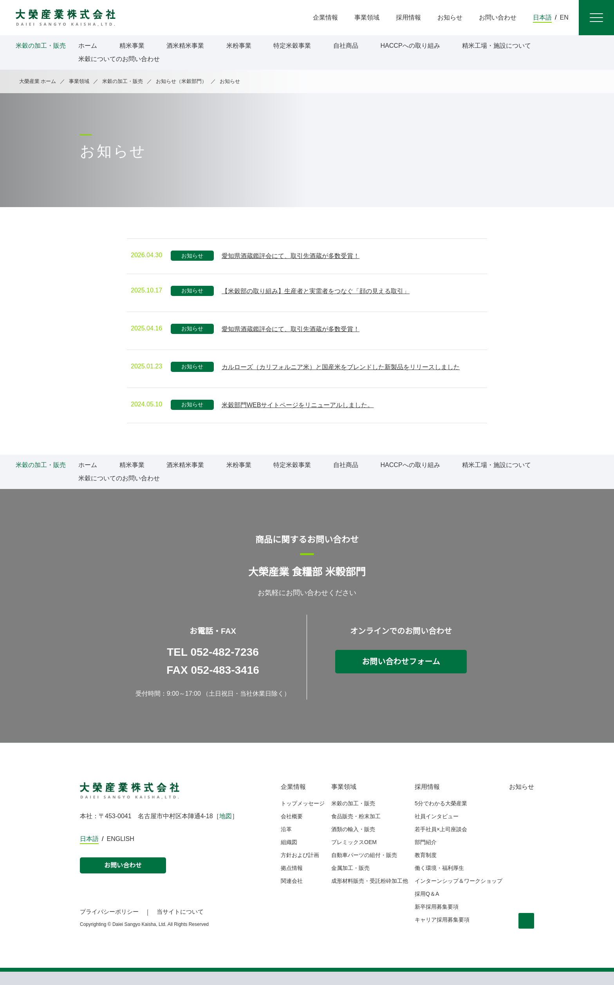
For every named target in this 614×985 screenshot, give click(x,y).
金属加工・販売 (350, 881)
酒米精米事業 (185, 46)
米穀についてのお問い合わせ (119, 59)
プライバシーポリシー (109, 925)
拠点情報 (292, 881)
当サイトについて (180, 925)
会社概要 (292, 829)
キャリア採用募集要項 (442, 933)
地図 (226, 829)
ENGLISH (121, 852)
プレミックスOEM (353, 855)
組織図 (289, 855)
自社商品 (345, 46)
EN (564, 17)
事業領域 (343, 800)
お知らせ (521, 800)
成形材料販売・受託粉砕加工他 (369, 894)
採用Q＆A (427, 907)
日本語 (542, 17)
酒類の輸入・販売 (353, 842)
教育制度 (426, 868)
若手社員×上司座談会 (442, 842)
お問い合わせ (123, 879)
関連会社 (292, 894)
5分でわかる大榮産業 (441, 817)
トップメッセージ (303, 817)
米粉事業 (238, 46)
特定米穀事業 (292, 46)
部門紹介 (426, 855)
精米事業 (131, 46)
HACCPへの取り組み (410, 46)
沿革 (286, 842)
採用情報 (427, 800)
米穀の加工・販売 (353, 817)
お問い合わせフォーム (401, 674)
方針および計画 (300, 868)
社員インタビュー (437, 829)
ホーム (87, 46)
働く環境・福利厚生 (439, 881)
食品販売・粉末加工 (356, 829)
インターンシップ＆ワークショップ (458, 894)
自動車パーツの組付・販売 (364, 868)
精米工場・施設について (494, 46)
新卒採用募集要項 (437, 920)
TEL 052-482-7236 (213, 665)
